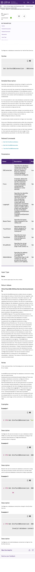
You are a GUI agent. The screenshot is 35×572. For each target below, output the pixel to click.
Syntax (4, 25)
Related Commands (7, 31)
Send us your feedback (8, 556)
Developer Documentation (14, 2)
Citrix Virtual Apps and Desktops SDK (14, 6)
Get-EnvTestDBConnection (10, 145)
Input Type (5, 37)
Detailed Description (7, 28)
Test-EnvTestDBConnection (10, 148)
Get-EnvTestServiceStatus (10, 142)
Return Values (6, 40)
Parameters (5, 34)
